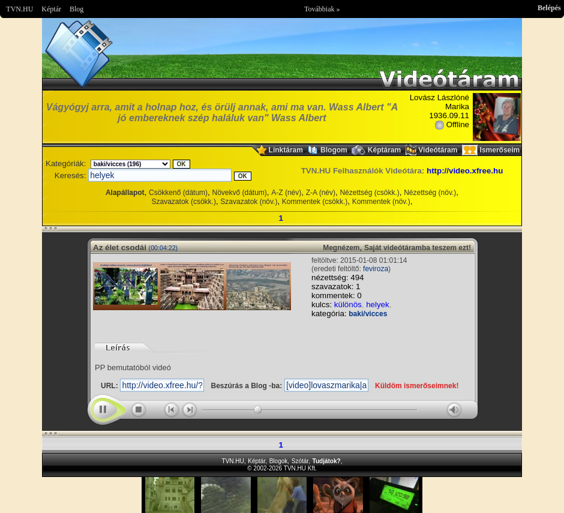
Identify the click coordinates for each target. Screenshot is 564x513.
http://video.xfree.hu (465, 170)
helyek (377, 304)
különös (348, 304)
